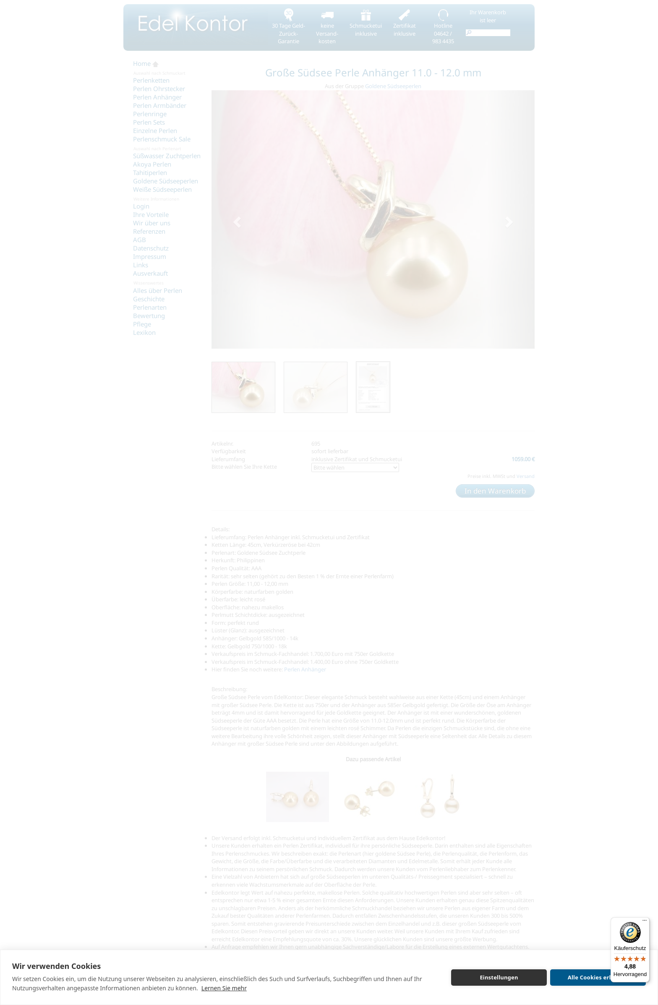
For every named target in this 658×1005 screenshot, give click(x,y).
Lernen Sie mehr (224, 988)
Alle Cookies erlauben (598, 977)
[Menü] (645, 922)
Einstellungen (499, 977)
